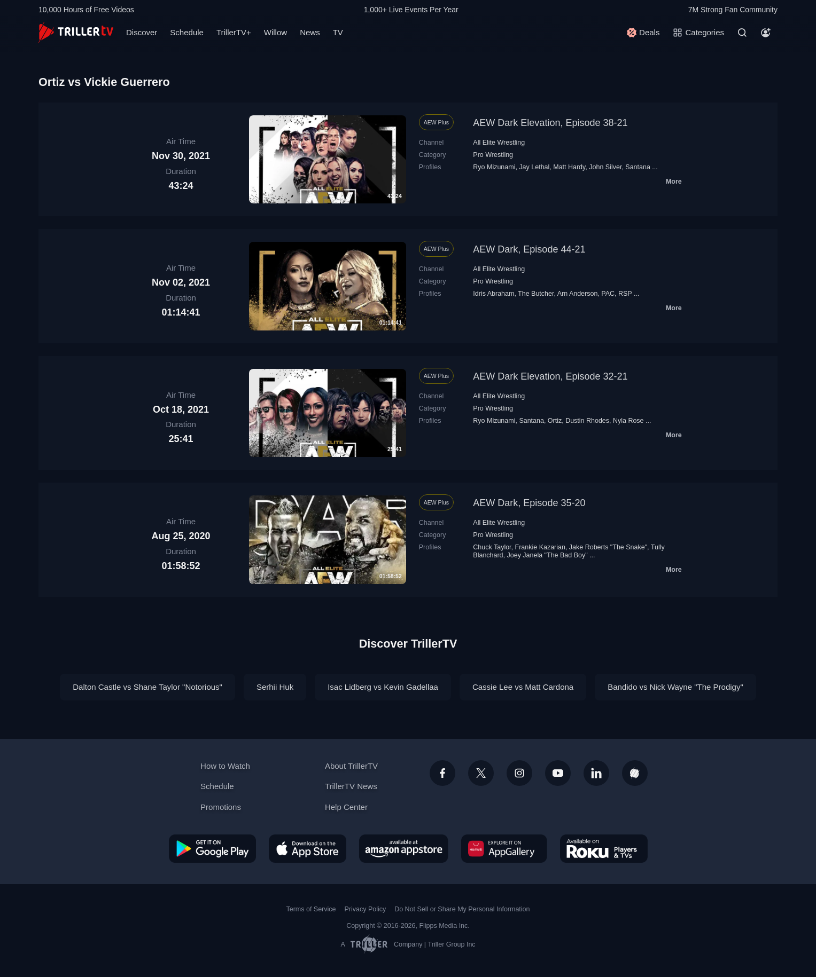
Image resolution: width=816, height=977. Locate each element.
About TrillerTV (351, 765)
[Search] (742, 32)
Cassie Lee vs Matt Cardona (522, 686)
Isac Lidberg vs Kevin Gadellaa (383, 686)
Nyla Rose (628, 420)
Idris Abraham (493, 293)
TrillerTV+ (233, 32)
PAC (608, 293)
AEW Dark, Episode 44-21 (529, 249)
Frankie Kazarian (540, 547)
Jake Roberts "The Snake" (608, 547)
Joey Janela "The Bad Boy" (547, 555)
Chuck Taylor (492, 547)
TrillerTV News (351, 786)
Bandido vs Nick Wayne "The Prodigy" (675, 686)
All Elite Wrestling (499, 142)
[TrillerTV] (75, 32)
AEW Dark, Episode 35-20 (529, 503)
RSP (625, 293)
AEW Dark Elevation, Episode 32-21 (550, 376)
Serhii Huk (275, 686)
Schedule (187, 32)
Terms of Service (311, 909)
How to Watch (225, 765)
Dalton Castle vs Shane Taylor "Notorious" (147, 686)
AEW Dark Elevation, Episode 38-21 (550, 122)
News (310, 32)
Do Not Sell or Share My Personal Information (462, 909)
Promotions (220, 806)
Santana (637, 167)
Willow (275, 32)
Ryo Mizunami (494, 167)
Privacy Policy (365, 909)
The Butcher (536, 293)
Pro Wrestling (493, 155)
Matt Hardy (569, 167)
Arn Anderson (577, 293)
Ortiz (555, 420)
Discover (141, 32)
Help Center (346, 806)
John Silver (605, 167)
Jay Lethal (534, 167)
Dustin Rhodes (587, 420)
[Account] (766, 32)
